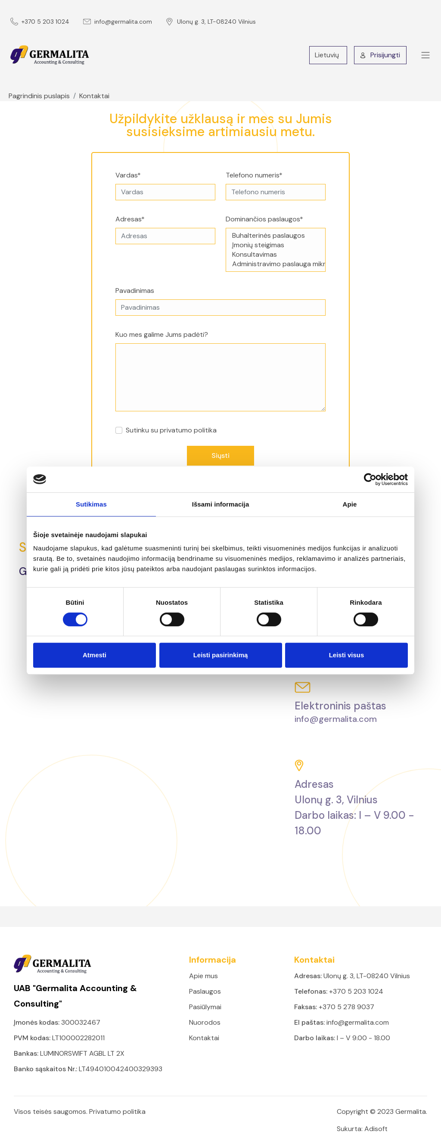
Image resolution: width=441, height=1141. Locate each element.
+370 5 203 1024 (45, 21)
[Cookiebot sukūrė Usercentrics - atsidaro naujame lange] (370, 479)
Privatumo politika (117, 1111)
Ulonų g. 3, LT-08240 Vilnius (216, 21)
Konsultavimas (275, 254)
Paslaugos (205, 991)
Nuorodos (204, 1022)
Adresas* (130, 219)
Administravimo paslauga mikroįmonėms (275, 264)
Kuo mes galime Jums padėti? (161, 334)
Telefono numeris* (254, 175)
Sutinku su (171, 430)
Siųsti (220, 455)
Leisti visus (346, 655)
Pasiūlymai (205, 1006)
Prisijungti (380, 54)
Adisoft (376, 1128)
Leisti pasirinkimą (220, 655)
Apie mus (203, 975)
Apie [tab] (350, 504)
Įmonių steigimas (275, 245)
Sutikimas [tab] (91, 504)
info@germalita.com (123, 21)
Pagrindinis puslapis (39, 95)
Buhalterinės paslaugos (275, 235)
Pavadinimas (134, 290)
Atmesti (94, 655)
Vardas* (128, 175)
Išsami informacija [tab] (220, 504)
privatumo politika (188, 430)
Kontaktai (94, 95)
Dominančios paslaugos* (264, 219)
